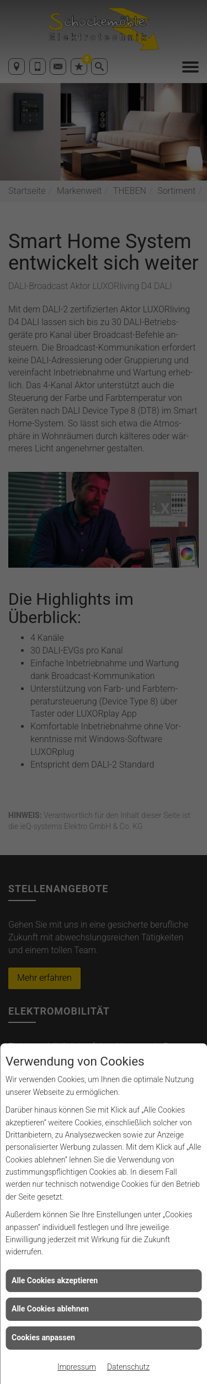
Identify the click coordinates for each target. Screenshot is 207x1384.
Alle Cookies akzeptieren (55, 1280)
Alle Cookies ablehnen (50, 1308)
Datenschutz (128, 1366)
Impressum (76, 1366)
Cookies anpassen (43, 1337)
